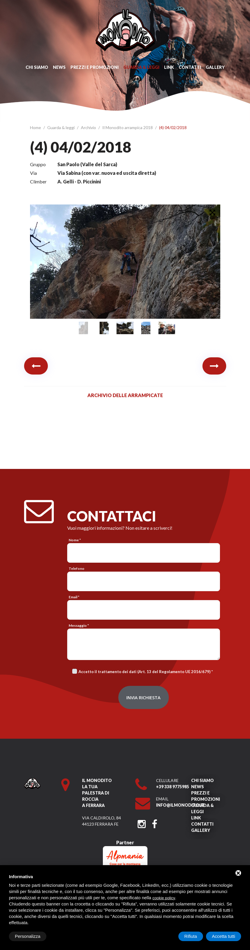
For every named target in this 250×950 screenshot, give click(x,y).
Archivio (89, 127)
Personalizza (27, 936)
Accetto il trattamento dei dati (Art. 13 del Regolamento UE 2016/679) (144, 671)
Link (169, 67)
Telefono (76, 568)
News (59, 67)
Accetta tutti (223, 936)
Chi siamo (37, 67)
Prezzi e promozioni (94, 67)
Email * (74, 597)
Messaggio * (79, 625)
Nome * (75, 540)
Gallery (215, 67)
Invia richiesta (143, 697)
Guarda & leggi (141, 67)
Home (36, 127)
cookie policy (163, 898)
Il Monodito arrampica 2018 (128, 127)
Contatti (190, 67)
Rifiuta (190, 936)
